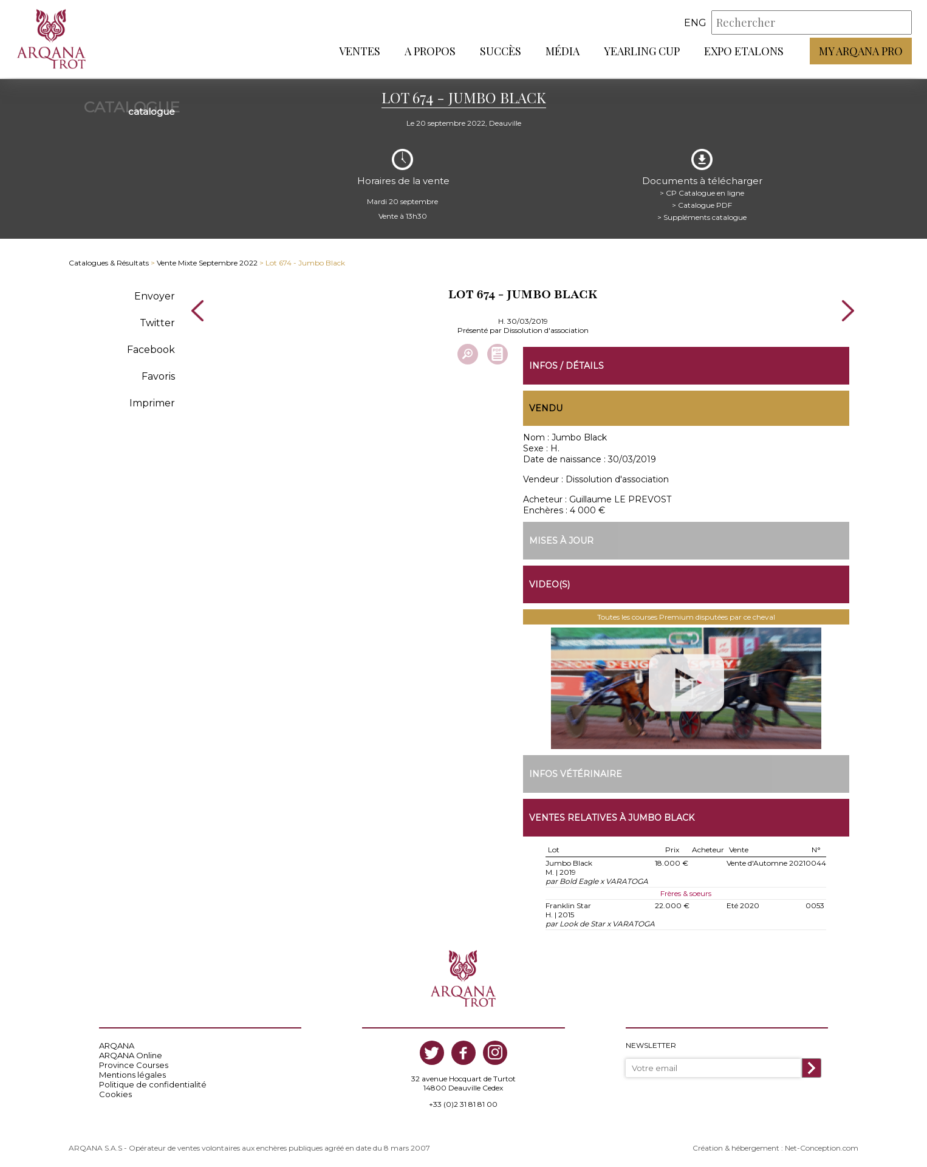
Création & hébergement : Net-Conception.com (775, 1146)
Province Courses (133, 1064)
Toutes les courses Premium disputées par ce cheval (686, 615)
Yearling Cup (642, 51)
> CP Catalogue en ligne (702, 191)
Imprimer (152, 401)
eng (695, 23)
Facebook (151, 348)
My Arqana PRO (861, 51)
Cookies (115, 1093)
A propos (430, 51)
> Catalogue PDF (702, 203)
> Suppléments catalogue (702, 215)
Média (563, 51)
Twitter (157, 321)
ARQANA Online (130, 1054)
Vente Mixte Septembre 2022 (207, 261)
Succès (500, 51)
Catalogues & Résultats (109, 261)
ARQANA (116, 1044)
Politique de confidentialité (153, 1083)
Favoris (158, 374)
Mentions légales (132, 1073)
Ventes (359, 51)
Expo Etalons (744, 51)
